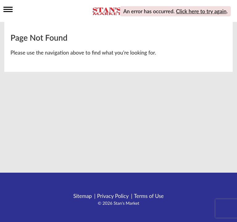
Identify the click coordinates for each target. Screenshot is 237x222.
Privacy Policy (113, 196)
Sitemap (82, 196)
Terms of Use (149, 196)
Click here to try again (201, 11)
